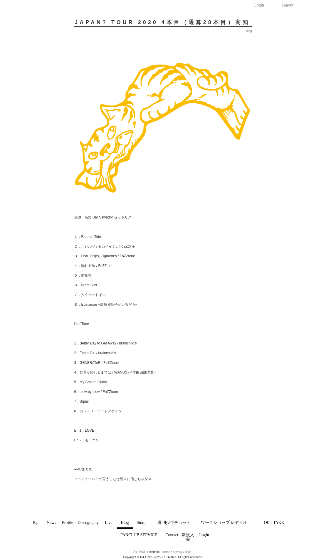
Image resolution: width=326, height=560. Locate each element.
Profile (67, 522)
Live (108, 522)
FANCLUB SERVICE (138, 535)
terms (166, 552)
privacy (177, 552)
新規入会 (188, 537)
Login (259, 5)
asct (188, 552)
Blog (125, 522)
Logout (287, 5)
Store (141, 522)
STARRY (142, 552)
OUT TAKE (274, 522)
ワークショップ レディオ (224, 522)
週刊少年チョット (174, 522)
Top (35, 522)
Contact (171, 535)
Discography (88, 522)
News (51, 522)
